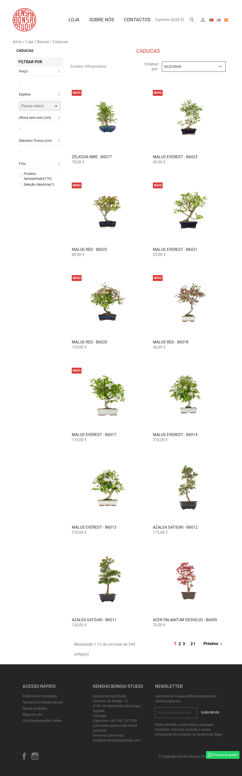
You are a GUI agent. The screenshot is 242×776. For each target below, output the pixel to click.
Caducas (24, 50)
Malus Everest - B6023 (175, 157)
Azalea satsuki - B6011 (94, 620)
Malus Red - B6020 (89, 342)
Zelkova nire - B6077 (92, 157)
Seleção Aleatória (39, 184)
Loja (74, 20)
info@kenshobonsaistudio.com (116, 740)
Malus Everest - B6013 (94, 527)
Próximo (214, 644)
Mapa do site (32, 714)
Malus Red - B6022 (89, 249)
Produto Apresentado (38, 176)
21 (193, 644)
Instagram (35, 756)
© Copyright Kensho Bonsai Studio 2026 (188, 756)
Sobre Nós (101, 20)
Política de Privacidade (40, 696)
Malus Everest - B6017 (94, 434)
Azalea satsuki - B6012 (175, 527)
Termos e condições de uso (43, 702)
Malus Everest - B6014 (175, 434)
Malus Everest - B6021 (175, 249)
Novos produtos (35, 708)
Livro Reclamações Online (42, 721)
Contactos (137, 20)
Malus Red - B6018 (170, 342)
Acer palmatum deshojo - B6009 (185, 620)
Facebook (24, 756)
